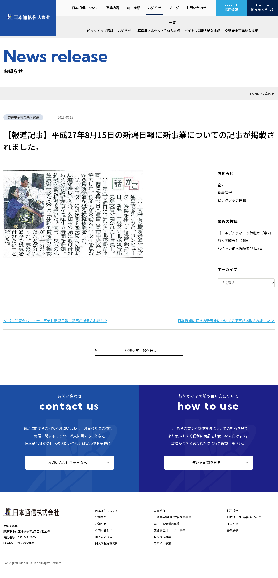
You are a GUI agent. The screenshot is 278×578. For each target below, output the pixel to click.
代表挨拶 (101, 517)
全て (221, 184)
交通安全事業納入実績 (241, 30)
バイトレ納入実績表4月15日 (240, 248)
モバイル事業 (162, 543)
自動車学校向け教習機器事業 (172, 517)
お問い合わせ (103, 530)
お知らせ (124, 30)
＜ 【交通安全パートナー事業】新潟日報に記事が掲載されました (55, 320)
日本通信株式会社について (244, 517)
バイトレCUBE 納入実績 (202, 30)
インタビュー (235, 524)
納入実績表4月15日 (233, 240)
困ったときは (103, 537)
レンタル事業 (162, 537)
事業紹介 (159, 510)
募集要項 (232, 530)
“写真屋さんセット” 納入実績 (158, 30)
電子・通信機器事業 (167, 524)
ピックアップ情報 (100, 30)
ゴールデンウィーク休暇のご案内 (244, 232)
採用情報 (232, 510)
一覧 (172, 22)
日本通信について (106, 510)
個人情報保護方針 (106, 543)
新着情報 (225, 192)
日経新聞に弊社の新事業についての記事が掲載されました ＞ (226, 320)
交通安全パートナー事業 (169, 530)
